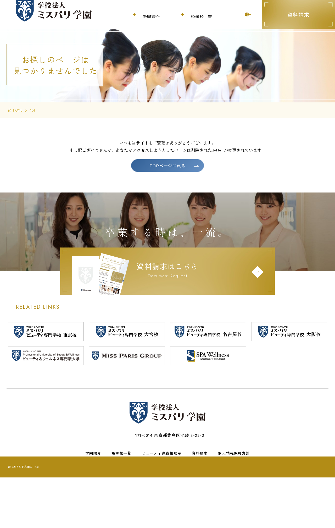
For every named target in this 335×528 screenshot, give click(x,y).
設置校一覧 (121, 488)
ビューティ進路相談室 (161, 488)
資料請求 (298, 14)
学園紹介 (93, 488)
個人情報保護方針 (234, 488)
